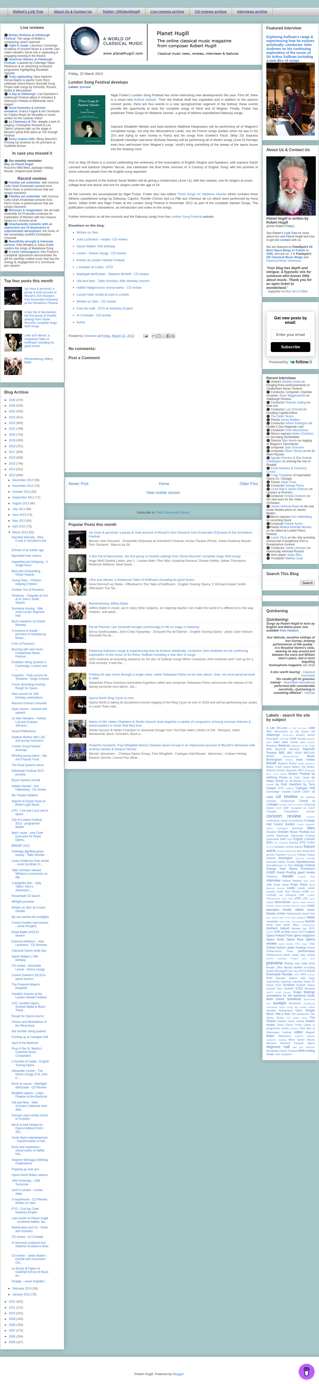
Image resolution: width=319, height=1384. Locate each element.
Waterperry (284, 1035)
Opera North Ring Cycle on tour (111, 698)
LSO (305, 898)
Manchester (283, 902)
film (294, 851)
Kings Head (281, 884)
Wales (270, 1036)
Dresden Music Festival (293, 832)
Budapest (310, 770)
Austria (302, 738)
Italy (306, 880)
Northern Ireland (277, 928)
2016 (12, 457)
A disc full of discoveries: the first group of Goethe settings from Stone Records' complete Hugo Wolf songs (165, 556)
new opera (272, 917)
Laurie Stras (278, 537)
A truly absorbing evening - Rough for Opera (29, 686)
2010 (12, 1313)
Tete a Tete (282, 1014)
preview (85, 87)
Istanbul (297, 880)
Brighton (283, 763)
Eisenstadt (272, 839)
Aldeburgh (273, 735)
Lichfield (271, 894)
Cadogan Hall (305, 788)
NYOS (269, 932)
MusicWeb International (299, 682)
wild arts (298, 1047)
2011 (12, 1307)
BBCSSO (309, 752)
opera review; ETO (289, 943)
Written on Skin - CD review (96, 301)
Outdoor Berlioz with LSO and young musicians (28, 738)
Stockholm (295, 1003)
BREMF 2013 (20, 845)
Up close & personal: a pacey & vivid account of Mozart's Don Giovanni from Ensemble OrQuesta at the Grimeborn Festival (41, 296)
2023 (12, 417)
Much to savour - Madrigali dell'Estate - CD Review (29, 1085)
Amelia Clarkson (295, 496)
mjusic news (299, 902)
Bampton (271, 745)
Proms (288, 963)
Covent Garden (284, 824)
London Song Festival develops (26, 748)
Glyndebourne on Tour (279, 865)
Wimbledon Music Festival (281, 1050)
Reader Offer (274, 967)
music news (292, 910)
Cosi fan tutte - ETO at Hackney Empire (105, 308)
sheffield (289, 988)
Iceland (302, 876)
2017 (12, 452)
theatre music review (291, 1021)
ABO (269, 731)
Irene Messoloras (296, 430)
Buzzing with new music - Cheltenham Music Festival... (28, 653)
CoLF (311, 807)
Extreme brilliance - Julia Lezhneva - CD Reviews (29, 943)
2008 (12, 1325)
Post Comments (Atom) (173, 512)
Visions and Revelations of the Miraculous (29, 1023)
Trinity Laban (303, 1024)
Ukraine (294, 1028)
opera (311, 932)
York (277, 1054)
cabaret (290, 788)
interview (273, 880)
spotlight (279, 1003)
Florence (291, 854)
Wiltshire (310, 1047)
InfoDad (309, 693)
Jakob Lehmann (295, 548)
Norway (296, 928)
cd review (286, 796)
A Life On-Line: (298, 728)
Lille (281, 895)
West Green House (302, 1039)
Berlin (311, 756)
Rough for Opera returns (28, 1016)
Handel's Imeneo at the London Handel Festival (29, 995)
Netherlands (294, 913)
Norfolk (310, 921)
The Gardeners (300, 1013)
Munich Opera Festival (278, 905)
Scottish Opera (305, 985)
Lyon (312, 898)
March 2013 (20, 532)
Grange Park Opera (281, 868)
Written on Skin (87, 232)
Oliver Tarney (293, 451)
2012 (12, 1301)
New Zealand (298, 917)
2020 (12, 434)
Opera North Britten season (30, 1175)
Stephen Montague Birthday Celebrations (30, 1161)
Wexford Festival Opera (297, 1043)
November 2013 (23, 486)
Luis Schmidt (293, 409)
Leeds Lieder (306, 888)
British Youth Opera (278, 766)
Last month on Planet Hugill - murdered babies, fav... (30, 1220)
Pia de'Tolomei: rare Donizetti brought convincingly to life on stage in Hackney (144, 627)
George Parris (294, 485)
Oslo (312, 943)
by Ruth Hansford (288, 784)
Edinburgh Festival (303, 835)
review (270, 970)
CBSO (306, 791)
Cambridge (272, 791)
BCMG (270, 756)
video (298, 1032)
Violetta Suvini (291, 381)
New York (284, 917)
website (311, 1036)
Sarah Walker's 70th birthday (25, 958)
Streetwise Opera (276, 1007)
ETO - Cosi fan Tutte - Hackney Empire (26, 1210)
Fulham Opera (306, 854)
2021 (12, 428)
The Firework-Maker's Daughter (26, 986)
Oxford (270, 947)
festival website (145, 99)
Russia (311, 974)
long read (287, 898)
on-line (285, 932)
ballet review (290, 742)
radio (297, 963)
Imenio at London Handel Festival (101, 260)
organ (305, 943)
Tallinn (299, 1010)
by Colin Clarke (299, 777)
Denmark (297, 828)
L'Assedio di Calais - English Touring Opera (30, 1063)
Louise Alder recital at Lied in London (103, 294)
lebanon (270, 888)
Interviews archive (252, 12)
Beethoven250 (290, 756)
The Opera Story (296, 1017)
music (303, 905)
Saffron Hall (297, 978)
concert (310, 811)
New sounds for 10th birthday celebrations (27, 695)
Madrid (269, 902)
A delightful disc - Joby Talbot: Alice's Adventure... (26, 886)
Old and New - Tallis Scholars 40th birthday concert (113, 281)
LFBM (305, 891)
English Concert (304, 839)
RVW (269, 978)
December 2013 (23, 480)
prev (312, 958)
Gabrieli (270, 858)
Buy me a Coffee (297, 291)
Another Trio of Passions (28, 589)
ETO (302, 842)
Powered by (290, 362)
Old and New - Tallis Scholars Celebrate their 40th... (29, 1106)
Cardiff (296, 791)
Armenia (283, 738)
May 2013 (19, 520)
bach (269, 742)
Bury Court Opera (276, 774)
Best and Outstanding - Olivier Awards (27, 572)
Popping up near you (25, 1169)
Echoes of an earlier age (28, 550)
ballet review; (307, 742)
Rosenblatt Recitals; (279, 974)
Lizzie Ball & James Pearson (289, 489)
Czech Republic (306, 824)
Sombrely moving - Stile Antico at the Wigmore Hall (28, 612)
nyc (305, 928)
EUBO (311, 842)
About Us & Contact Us (73, 12)
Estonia (293, 842)
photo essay (291, 954)
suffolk (311, 1007)
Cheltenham (287, 800)
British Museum (306, 763)
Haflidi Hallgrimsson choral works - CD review (109, 287)
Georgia (310, 858)
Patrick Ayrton (294, 523)
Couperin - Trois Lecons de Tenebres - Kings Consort (30, 677)
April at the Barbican (25, 1043)
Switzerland (286, 1010)
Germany (271, 861)
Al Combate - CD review (94, 315)
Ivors (312, 880)
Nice (281, 921)
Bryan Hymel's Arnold (26, 780)
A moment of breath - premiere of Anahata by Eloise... (29, 634)
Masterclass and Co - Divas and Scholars (30, 1229)
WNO (301, 1051)
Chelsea (271, 800)
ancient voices (305, 734)
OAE (277, 932)
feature (299, 846)
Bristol (293, 763)
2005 (12, 1342)
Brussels (292, 770)
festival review (284, 851)
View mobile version (163, 493)
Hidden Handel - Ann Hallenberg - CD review (29, 787)
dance (269, 828)
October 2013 (21, 491)
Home (81, 322)
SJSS (299, 988)
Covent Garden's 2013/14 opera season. (28, 976)
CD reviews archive (211, 12)
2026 (12, 400)
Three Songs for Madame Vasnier (202, 194)
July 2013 (19, 509)
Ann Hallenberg (301, 516)
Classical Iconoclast (308, 673)
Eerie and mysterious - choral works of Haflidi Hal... (28, 1150)
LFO (312, 891)
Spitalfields (294, 999)
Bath (269, 749)
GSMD (270, 872)
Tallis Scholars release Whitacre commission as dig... (29, 873)
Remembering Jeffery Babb (108, 603)
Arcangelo (272, 738)
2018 (12, 446)
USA (302, 1028)
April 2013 (19, 526)
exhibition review (284, 846)
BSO (301, 770)
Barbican (284, 745)
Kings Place (299, 884)
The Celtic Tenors (282, 416)
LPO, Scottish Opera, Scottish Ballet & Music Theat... (29, 1007)
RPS (303, 974)
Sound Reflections (24, 731)
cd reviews (307, 797)
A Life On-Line (276, 728)
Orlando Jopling (295, 402)
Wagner (310, 1032)
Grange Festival (304, 865)
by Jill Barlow (293, 780)
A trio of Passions (23, 643)
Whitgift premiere (23, 901)
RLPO (302, 970)
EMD (283, 839)
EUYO (269, 846)
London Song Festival (187, 216)
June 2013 (19, 514)
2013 (12, 475)
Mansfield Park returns (26, 556)
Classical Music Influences (283, 260)
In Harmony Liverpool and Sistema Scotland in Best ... (30, 1246)
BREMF (271, 763)
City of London (295, 804)
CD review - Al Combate (27, 1237)
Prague (294, 958)
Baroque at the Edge (303, 745)
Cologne (271, 811)
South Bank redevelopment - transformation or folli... (29, 1139)
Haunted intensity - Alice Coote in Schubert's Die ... (29, 541)
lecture (280, 888)
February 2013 (22, 1288)
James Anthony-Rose (285, 506)
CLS (278, 807)
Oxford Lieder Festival (291, 947)
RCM (312, 963)
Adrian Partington (296, 423)
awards (311, 738)
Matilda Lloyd (294, 558)
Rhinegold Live (283, 970)
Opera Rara (294, 939)
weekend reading (276, 1039)
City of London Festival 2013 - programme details (27, 823)
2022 (12, 423)
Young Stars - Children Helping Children (26, 582)
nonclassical (298, 921)
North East (273, 924)
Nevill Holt (308, 913)
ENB (289, 839)
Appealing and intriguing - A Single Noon (30, 563)
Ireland (286, 880)
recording (309, 967)
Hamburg (271, 876)
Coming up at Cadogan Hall (30, 1037)
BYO (281, 788)
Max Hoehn (289, 440)
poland (269, 958)
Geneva (300, 858)
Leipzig (270, 891)
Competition (291, 811)
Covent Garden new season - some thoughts (30, 924)
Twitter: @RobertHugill (121, 12)
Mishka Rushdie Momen (296, 527)
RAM (304, 963)
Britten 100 (299, 766)
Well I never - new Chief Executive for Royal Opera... (27, 836)
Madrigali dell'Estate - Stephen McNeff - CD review (113, 274)
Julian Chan (288, 482)
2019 (12, 440)
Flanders (281, 854)
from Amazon (289, 630)
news (310, 917)
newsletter (272, 921)
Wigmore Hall (278, 1047)
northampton (308, 925)
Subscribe (290, 347)
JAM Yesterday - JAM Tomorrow (26, 1182)
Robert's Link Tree (28, 12)
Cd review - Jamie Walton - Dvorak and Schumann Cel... (29, 1259)
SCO (278, 985)
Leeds (291, 888)
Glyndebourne (305, 862)
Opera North (275, 939)
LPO (297, 898)
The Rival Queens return (28, 765)
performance (306, 951)
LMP (301, 894)
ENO (269, 842)
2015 (12, 463)
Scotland (289, 985)
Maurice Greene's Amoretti (29, 703)
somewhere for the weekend (286, 995)
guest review (306, 872)
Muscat (295, 905)
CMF (286, 807)
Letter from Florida (288, 891)
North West (291, 924)
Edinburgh (282, 835)
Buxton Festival (299, 773)
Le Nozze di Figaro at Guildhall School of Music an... (30, 1272)
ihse (312, 876)
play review (307, 954)
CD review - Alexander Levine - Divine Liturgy (28, 967)
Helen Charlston (302, 433)
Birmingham (274, 759)
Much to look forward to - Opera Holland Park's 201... (28, 1128)
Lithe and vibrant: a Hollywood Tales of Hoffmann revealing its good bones (141, 580)
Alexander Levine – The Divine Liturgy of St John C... (29, 1074)
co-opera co (298, 807)
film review (303, 850)
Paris (290, 951)
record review (293, 967)
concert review (283, 816)
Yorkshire (286, 1054)
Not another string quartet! (29, 1031)
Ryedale (281, 978)
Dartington (282, 828)
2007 (12, 1330)
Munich (311, 902)
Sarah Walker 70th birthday (96, 246)
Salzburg (286, 981)
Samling (297, 981)
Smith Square (283, 992)
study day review (296, 1007)
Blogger (178, 1374)
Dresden (271, 831)
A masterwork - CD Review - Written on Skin (30, 1201)
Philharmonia (274, 954)
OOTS (302, 931)
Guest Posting (286, 872)
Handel (287, 876)
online (294, 931)
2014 (12, 469)
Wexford (271, 1043)
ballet (276, 742)
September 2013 (23, 497)
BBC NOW (294, 752)
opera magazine (304, 935)
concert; (310, 816)
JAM (269, 884)
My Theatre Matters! (25, 795)
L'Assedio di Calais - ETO (95, 267)
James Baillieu (290, 420)
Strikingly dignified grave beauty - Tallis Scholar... (29, 853)
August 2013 (21, 503)
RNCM (311, 970)
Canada (286, 791)
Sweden (271, 1010)
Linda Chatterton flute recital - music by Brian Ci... (30, 862)
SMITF (269, 992)
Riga (295, 971)
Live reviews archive (167, 12)
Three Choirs (285, 1024)
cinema (283, 804)
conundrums (295, 820)
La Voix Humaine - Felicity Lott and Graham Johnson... (29, 722)
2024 (12, 411)
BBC (282, 752)
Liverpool (290, 894)
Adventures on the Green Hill (294, 731)
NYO (312, 928)
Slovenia (310, 988)
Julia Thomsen (294, 447)
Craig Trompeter (281, 475)
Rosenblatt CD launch (26, 896)
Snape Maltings (304, 992)
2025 (12, 405)
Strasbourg (309, 1003)
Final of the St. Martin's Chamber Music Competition (27, 1052)
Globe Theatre (286, 861)
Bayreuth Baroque (287, 749)
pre (304, 958)
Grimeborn (308, 868)
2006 (12, 1336)
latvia (312, 884)
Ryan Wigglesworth (292, 395)
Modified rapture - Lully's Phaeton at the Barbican (29, 1094)
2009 (12, 1319)
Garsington (285, 858)
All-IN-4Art (288, 735)
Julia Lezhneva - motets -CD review (102, 239)
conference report (277, 820)
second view (274, 988)
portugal (282, 958)
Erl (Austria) (281, 842)
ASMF (293, 738)
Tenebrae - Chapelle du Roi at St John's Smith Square (30, 599)
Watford (299, 1036)
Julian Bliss (294, 555)
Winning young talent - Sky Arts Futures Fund (29, 757)
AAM (311, 728)
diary (311, 828)
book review (305, 759)
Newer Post (78, 484)
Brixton (281, 770)
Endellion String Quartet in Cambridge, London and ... (29, 665)
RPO (297, 974)
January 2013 (21, 1294)
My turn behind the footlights (30, 917)
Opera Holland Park (279, 935)
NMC (288, 921)
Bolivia (289, 759)
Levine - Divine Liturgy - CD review (101, 253)
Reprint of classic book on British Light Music (29, 802)
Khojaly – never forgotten (28, 1281)
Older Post (249, 484)
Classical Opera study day (29, 950)
